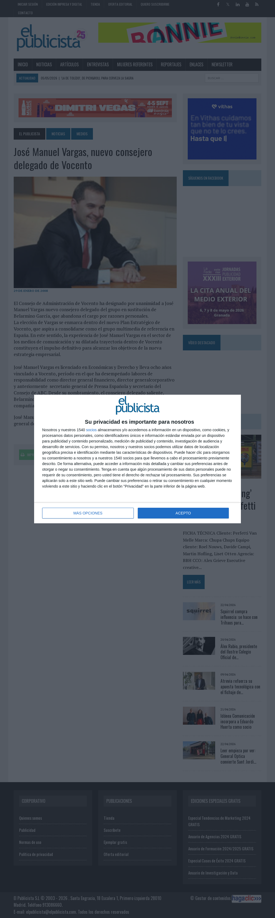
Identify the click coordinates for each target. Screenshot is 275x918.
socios (91, 430)
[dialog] (137, 459)
